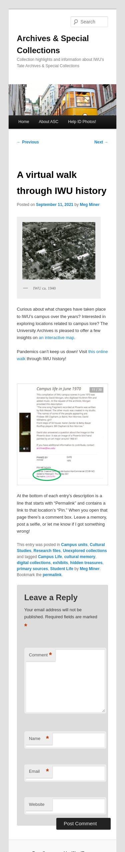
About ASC (48, 121)
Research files (47, 550)
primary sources (32, 568)
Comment (40, 655)
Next (101, 142)
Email (39, 771)
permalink (52, 574)
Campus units (74, 544)
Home (23, 121)
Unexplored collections (85, 550)
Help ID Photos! (82, 121)
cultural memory (79, 556)
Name (39, 739)
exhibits (60, 562)
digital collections (34, 562)
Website (37, 804)
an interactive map (56, 337)
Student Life (61, 568)
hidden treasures (86, 562)
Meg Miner (89, 204)
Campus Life (50, 556)
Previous (28, 142)
